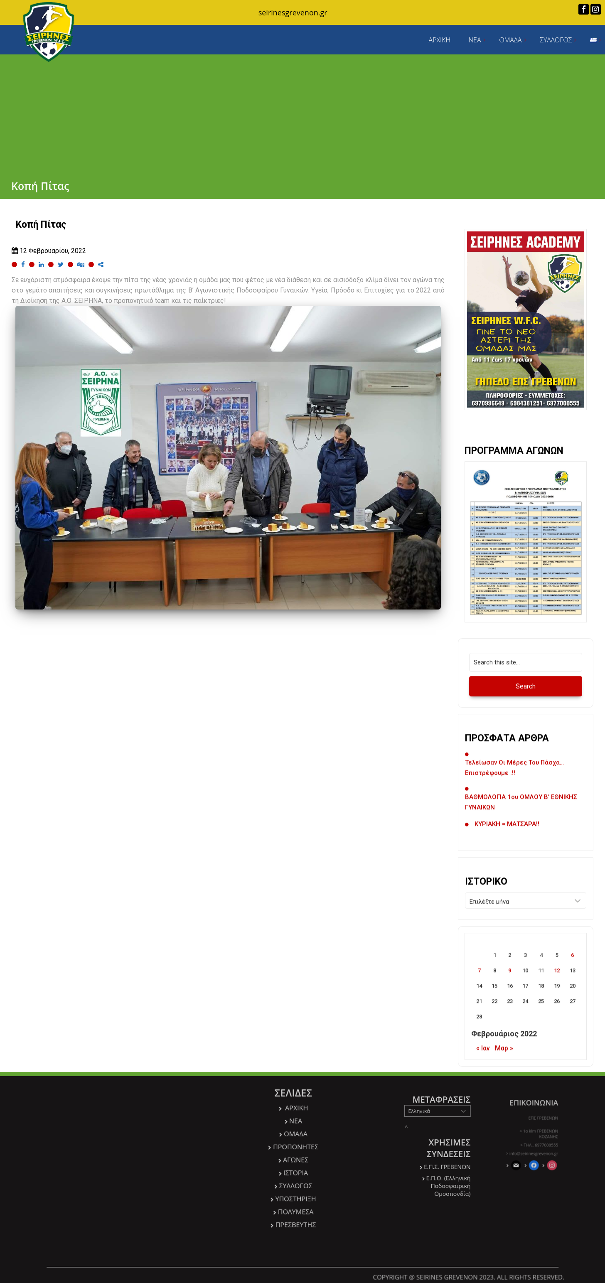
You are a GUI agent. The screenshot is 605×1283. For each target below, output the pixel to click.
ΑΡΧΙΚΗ (439, 39)
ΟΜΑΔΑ (510, 39)
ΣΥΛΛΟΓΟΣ (556, 39)
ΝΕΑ (475, 39)
